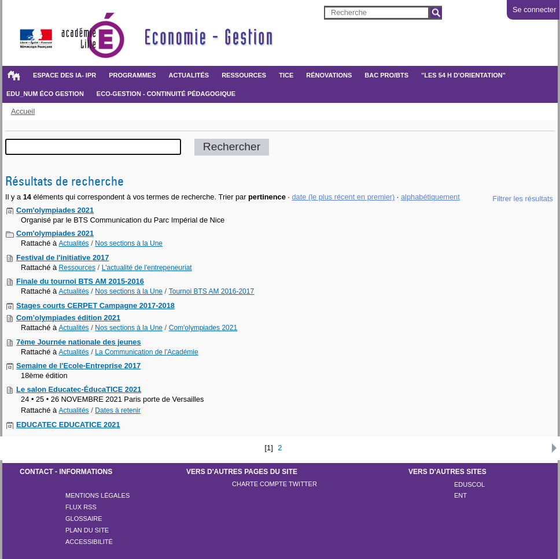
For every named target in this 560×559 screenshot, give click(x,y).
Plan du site (87, 530)
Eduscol (469, 484)
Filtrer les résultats (522, 198)
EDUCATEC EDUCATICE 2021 (68, 424)
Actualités (189, 75)
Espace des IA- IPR (64, 75)
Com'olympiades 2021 (55, 210)
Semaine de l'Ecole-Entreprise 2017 (78, 365)
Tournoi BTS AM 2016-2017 (211, 291)
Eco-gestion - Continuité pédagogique (166, 93)
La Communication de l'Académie (146, 352)
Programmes (132, 75)
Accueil (13, 75)
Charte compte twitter (274, 483)
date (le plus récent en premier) (343, 196)
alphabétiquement (430, 196)
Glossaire (83, 518)
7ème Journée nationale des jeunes (78, 342)
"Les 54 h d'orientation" (463, 75)
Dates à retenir (118, 410)
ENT (460, 495)
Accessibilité (89, 541)
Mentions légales (97, 495)
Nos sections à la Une (129, 243)
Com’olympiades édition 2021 (68, 317)
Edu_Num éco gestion (45, 93)
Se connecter (534, 9)
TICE (286, 75)
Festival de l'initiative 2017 (62, 257)
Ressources (244, 75)
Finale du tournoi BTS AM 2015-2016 (80, 281)
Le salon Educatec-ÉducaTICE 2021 (78, 389)
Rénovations (329, 75)
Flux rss (81, 507)
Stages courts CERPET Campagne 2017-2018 (95, 305)
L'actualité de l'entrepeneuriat (147, 268)
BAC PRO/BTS (386, 75)
